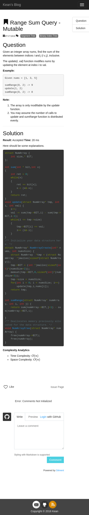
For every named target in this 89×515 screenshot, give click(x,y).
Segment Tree (28, 36)
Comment (55, 459)
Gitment (60, 470)
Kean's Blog (12, 5)
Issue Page (57, 386)
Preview (33, 416)
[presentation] (35, 355)
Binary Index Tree (48, 36)
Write (20, 416)
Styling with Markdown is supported (32, 454)
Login (43, 416)
